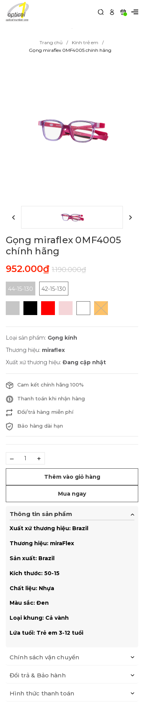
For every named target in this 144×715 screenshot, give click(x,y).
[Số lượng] (25, 458)
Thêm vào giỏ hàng (72, 476)
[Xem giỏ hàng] (123, 11)
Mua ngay (72, 493)
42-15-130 (53, 288)
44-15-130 (20, 288)
